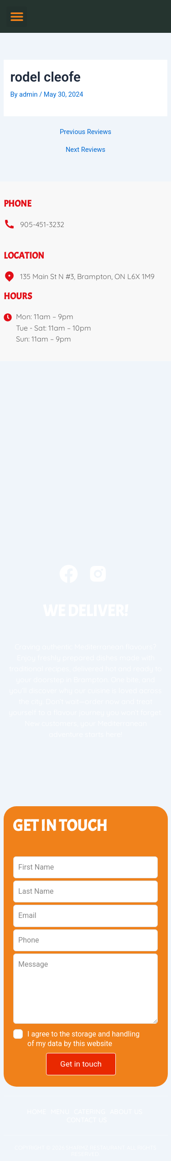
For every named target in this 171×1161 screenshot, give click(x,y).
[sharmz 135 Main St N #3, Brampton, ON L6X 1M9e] (85, 429)
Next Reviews (85, 149)
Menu (60, 1112)
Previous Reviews (85, 132)
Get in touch (81, 1063)
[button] (16, 16)
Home (36, 1112)
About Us (126, 1112)
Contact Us (87, 1120)
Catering (89, 1112)
